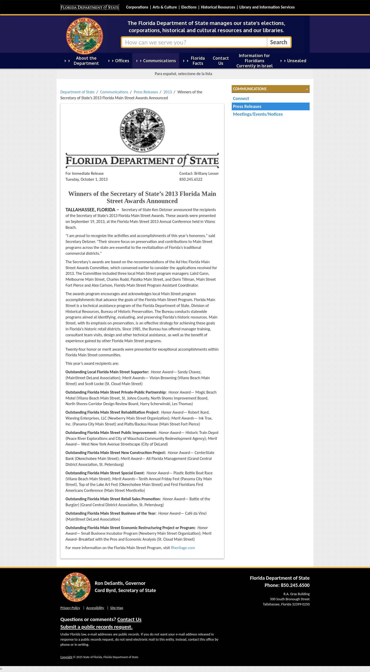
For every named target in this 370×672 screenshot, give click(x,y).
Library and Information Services (267, 7)
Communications (114, 91)
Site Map (116, 608)
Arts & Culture (165, 7)
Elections (188, 7)
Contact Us (129, 619)
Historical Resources (218, 7)
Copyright (66, 657)
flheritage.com (183, 547)
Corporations (137, 7)
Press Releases (146, 91)
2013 (167, 91)
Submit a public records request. (96, 626)
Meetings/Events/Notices (258, 114)
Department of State (77, 91)
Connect (241, 98)
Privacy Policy (70, 608)
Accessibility (95, 608)
